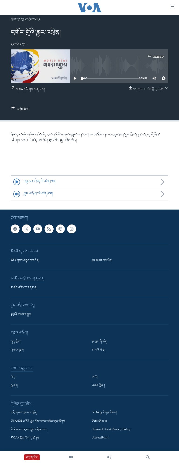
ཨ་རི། (95, 377)
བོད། (13, 377)
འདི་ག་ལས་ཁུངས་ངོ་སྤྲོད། (24, 413)
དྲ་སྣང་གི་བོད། (99, 341)
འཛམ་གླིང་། (98, 386)
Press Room (99, 421)
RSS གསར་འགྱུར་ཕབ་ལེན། (25, 260)
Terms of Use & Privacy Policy (111, 429)
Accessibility (100, 438)
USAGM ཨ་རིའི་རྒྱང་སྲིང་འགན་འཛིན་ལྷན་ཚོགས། (38, 421)
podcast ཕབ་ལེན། (102, 260)
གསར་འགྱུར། (17, 350)
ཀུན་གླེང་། (16, 341)
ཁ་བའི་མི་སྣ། (98, 350)
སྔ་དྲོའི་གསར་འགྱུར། (21, 314)
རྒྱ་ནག (14, 386)
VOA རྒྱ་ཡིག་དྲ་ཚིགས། (104, 413)
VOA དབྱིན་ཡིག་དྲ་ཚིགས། (25, 438)
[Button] (19, 110)
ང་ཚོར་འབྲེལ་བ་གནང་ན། (24, 287)
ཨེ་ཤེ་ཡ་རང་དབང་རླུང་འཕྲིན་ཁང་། (29, 429)
